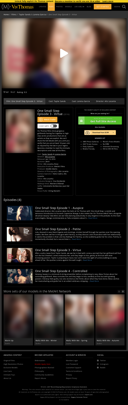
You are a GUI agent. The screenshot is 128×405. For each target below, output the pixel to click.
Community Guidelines (44, 375)
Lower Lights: (48, 126)
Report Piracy (71, 378)
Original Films (9, 360)
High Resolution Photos (13, 364)
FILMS (51, 7)
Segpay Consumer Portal (79, 397)
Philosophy (39, 371)
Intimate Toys (9, 375)
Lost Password (72, 364)
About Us (7, 378)
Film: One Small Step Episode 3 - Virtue (24, 101)
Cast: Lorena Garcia (81, 101)
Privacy (69, 375)
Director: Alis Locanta (106, 101)
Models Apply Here (42, 364)
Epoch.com (89, 394)
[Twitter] (101, 360)
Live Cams (8, 371)
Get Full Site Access (99, 120)
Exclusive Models (11, 368)
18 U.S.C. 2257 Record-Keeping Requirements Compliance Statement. (64, 387)
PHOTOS (59, 7)
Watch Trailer (47, 119)
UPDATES (42, 7)
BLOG (89, 7)
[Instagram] (102, 364)
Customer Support (73, 368)
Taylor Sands (25, 14)
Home (6, 14)
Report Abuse (40, 378)
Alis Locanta (50, 156)
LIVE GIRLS (79, 7)
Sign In (117, 7)
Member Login (72, 360)
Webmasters (40, 360)
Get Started (102, 6)
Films (13, 14)
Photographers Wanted (44, 368)
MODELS (68, 7)
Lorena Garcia (39, 14)
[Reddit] (101, 368)
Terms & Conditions (74, 371)
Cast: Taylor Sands (57, 101)
